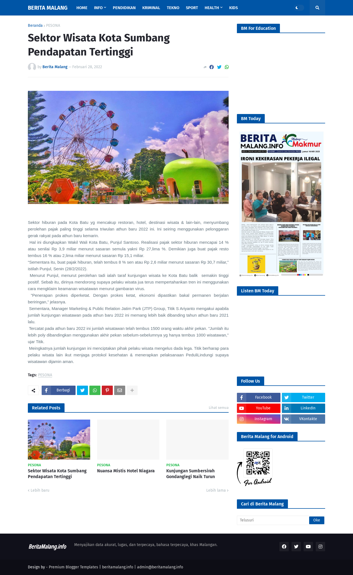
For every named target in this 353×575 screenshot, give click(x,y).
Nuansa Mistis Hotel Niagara (126, 470)
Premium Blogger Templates (73, 567)
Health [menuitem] (212, 7)
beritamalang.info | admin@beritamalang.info (142, 567)
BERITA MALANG (48, 7)
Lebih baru (40, 490)
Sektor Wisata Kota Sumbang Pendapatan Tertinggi (57, 473)
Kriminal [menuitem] (151, 7)
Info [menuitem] (98, 7)
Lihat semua (219, 408)
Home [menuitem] (81, 7)
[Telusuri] (281, 520)
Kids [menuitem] (233, 7)
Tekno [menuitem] (173, 7)
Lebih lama (216, 490)
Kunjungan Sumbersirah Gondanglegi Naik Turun (190, 473)
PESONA (53, 26)
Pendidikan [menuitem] (124, 7)
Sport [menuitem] (192, 7)
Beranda (35, 26)
